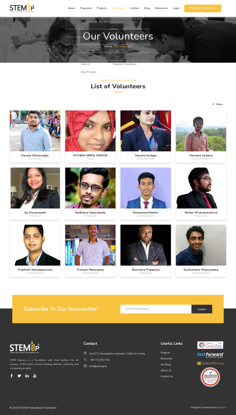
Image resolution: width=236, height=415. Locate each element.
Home (108, 46)
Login (176, 8)
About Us (166, 370)
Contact (134, 8)
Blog (147, 8)
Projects (102, 8)
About (71, 8)
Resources (161, 8)
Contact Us (167, 376)
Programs (86, 8)
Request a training (203, 8)
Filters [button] (217, 104)
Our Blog (166, 364)
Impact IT (221, 407)
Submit (202, 309)
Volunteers (118, 8)
